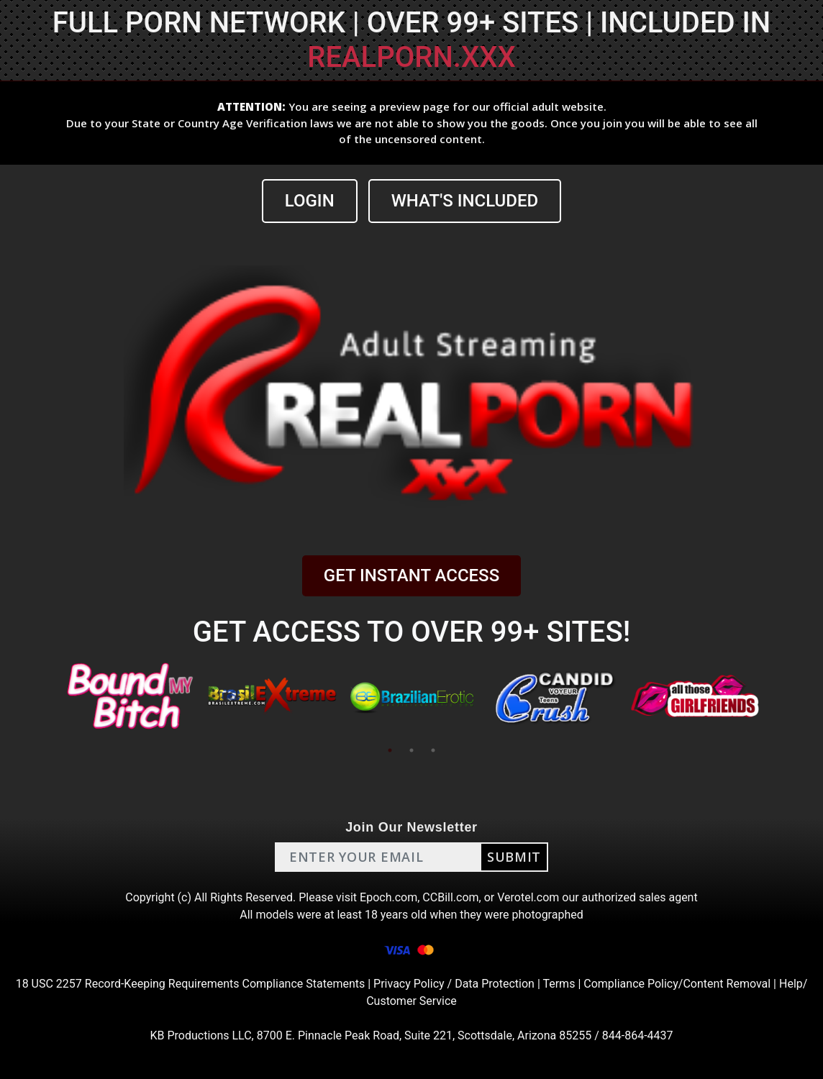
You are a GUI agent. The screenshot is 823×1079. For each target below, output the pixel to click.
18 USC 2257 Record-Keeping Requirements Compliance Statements (190, 984)
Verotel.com (528, 897)
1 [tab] (390, 750)
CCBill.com (450, 897)
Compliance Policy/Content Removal (676, 984)
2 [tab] (411, 750)
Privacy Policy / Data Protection (454, 984)
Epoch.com (388, 897)
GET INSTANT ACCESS (411, 575)
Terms (558, 984)
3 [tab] (433, 750)
